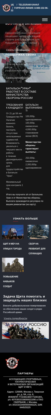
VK (12, 5)
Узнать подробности (17, 49)
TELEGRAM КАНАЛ (28, 5)
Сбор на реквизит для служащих (37, 248)
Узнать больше (25, 218)
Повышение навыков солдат (10, 281)
